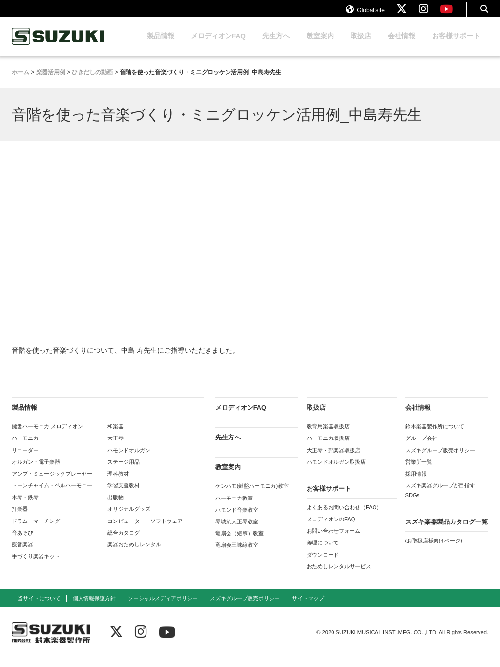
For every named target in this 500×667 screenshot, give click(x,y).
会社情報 (401, 45)
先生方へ (276, 45)
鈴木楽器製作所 (58, 45)
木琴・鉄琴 (25, 506)
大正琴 (115, 447)
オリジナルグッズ (128, 518)
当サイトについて (39, 607)
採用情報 (416, 483)
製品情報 (160, 45)
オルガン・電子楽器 (36, 471)
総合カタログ (123, 542)
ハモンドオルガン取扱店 (336, 471)
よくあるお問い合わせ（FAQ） (344, 517)
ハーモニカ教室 (234, 507)
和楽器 (115, 435)
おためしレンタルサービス (339, 576)
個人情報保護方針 (94, 607)
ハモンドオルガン (128, 459)
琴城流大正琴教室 (236, 531)
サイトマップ (308, 607)
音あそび (22, 542)
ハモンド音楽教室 (236, 519)
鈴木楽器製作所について (434, 435)
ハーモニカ (25, 447)
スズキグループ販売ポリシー (440, 459)
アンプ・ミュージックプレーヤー (52, 483)
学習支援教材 (123, 495)
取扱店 (361, 45)
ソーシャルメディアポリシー (163, 607)
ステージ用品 (123, 471)
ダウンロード (323, 564)
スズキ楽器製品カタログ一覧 (446, 531)
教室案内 (320, 45)
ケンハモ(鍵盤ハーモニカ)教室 (252, 495)
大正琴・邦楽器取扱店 (333, 459)
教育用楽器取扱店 (328, 435)
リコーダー (25, 459)
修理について (323, 552)
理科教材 (118, 483)
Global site (365, 13)
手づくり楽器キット (36, 565)
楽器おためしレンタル (134, 554)
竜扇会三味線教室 (236, 554)
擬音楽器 (22, 554)
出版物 (115, 506)
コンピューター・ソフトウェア (145, 530)
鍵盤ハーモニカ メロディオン (47, 435)
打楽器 (20, 518)
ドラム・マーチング (36, 530)
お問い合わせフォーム (333, 540)
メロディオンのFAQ (331, 528)
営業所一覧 (418, 471)
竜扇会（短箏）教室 (239, 542)
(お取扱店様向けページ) (433, 550)
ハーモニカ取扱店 (328, 447)
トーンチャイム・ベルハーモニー (52, 495)
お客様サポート (456, 45)
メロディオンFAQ (218, 45)
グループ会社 (421, 447)
